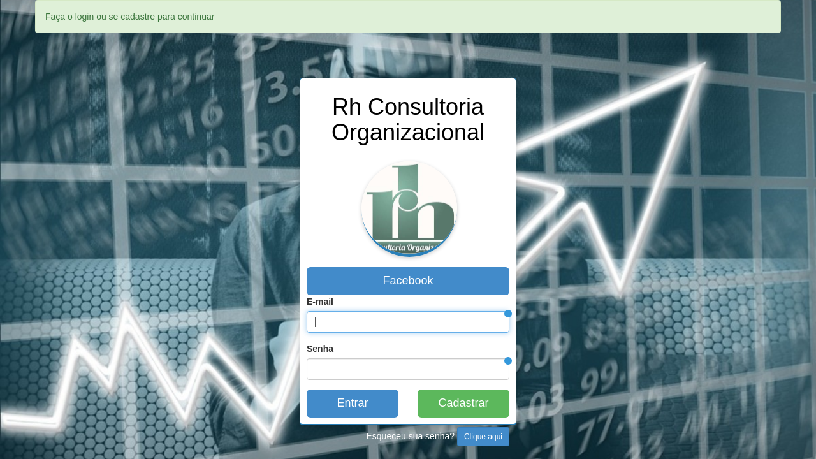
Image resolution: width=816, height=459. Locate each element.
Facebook (407, 280)
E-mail (320, 301)
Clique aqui (483, 436)
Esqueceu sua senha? (438, 436)
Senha (320, 349)
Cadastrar (463, 403)
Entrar (352, 403)
